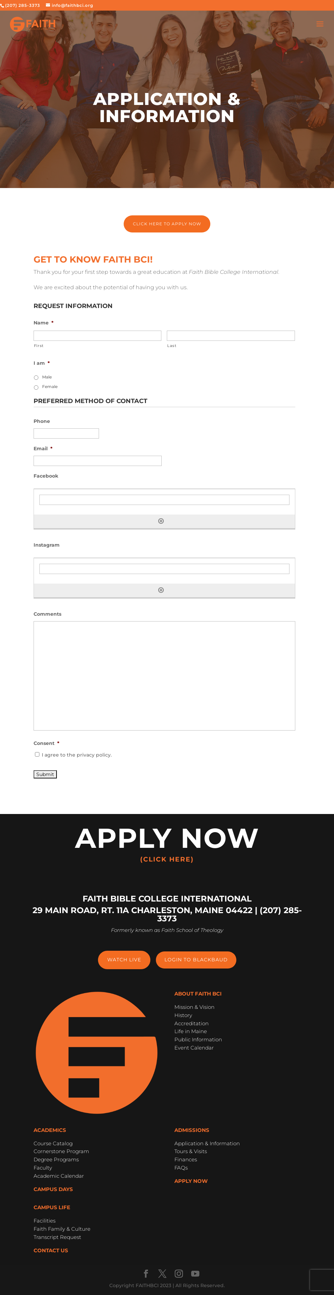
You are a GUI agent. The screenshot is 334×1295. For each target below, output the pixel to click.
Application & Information (207, 1143)
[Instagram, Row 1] (164, 569)
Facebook (46, 476)
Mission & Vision (194, 1007)
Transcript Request (57, 1237)
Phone (42, 421)
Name (43, 323)
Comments (47, 614)
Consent (46, 743)
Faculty (43, 1167)
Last (172, 345)
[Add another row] (161, 521)
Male (47, 376)
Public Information (198, 1039)
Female (50, 386)
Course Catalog (53, 1143)
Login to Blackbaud (196, 960)
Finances (185, 1159)
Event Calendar (194, 1047)
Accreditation (191, 1023)
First (39, 345)
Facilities (44, 1220)
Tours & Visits (190, 1151)
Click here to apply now (167, 223)
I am (42, 363)
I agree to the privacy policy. (77, 755)
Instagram (47, 545)
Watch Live (124, 960)
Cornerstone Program (61, 1151)
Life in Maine (190, 1031)
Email (43, 448)
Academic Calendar (59, 1176)
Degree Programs (56, 1159)
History (183, 1015)
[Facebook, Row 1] (164, 500)
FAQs (181, 1167)
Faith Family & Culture (62, 1229)
